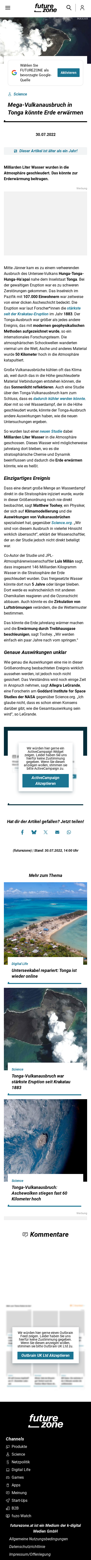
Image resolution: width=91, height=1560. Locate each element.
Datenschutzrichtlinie (27, 1546)
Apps (13, 1485)
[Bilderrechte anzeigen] (5, 22)
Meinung (16, 1492)
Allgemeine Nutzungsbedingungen (38, 1539)
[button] (69, 8)
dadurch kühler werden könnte (59, 398)
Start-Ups (16, 1500)
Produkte (16, 1446)
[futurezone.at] (45, 1420)
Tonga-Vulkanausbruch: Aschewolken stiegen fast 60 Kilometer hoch (39, 1193)
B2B (12, 1508)
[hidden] (45, 983)
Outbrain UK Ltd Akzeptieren (45, 1355)
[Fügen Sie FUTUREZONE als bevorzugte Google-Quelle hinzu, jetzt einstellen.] (45, 73)
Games (15, 1477)
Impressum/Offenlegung (30, 1554)
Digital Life (20, 964)
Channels (15, 1438)
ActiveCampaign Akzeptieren (45, 780)
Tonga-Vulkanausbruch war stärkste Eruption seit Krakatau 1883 (41, 1081)
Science (17, 94)
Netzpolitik (18, 1462)
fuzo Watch (18, 1516)
